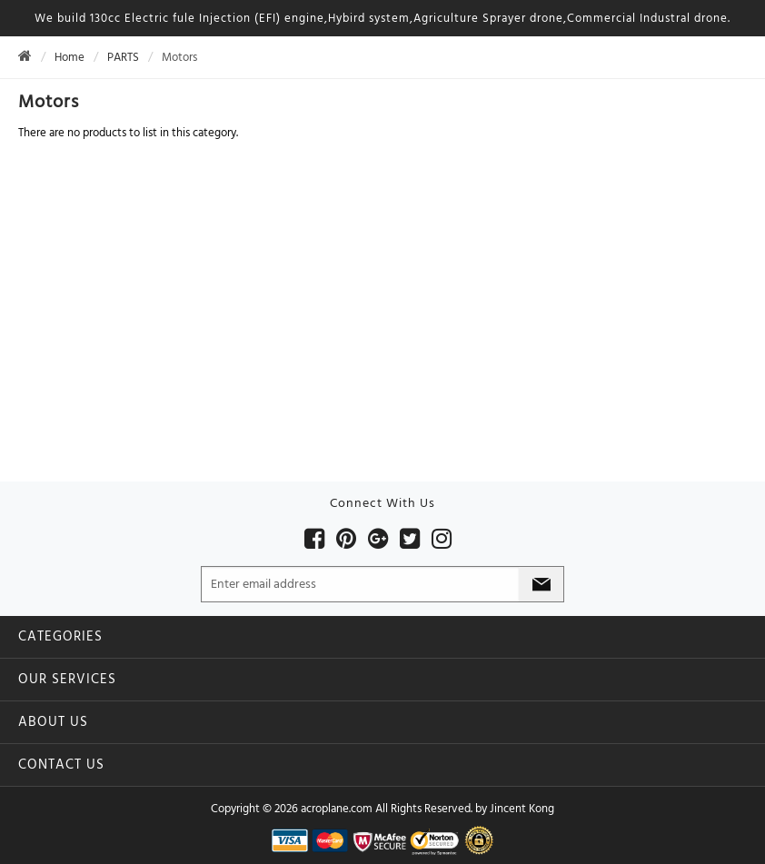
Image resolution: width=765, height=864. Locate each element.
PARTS (123, 57)
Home (69, 57)
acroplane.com (337, 808)
